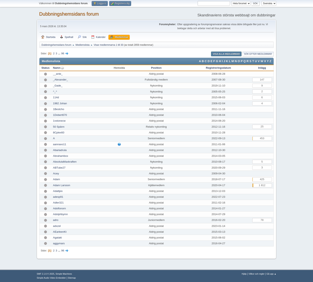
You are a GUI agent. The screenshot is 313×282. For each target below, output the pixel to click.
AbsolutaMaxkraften (65, 161)
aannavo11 (59, 144)
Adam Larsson (61, 185)
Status (45, 67)
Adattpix (58, 191)
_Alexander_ (60, 79)
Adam (56, 179)
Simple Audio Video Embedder (51, 278)
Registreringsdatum (218, 67)
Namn (56, 67)
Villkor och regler (256, 274)
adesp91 (58, 196)
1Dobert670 (60, 114)
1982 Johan (60, 103)
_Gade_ (57, 85)
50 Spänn (58, 126)
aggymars (59, 243)
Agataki (57, 237)
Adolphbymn (60, 214)
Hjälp (244, 274)
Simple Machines (63, 274)
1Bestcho (58, 109)
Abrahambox (60, 155)
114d (56, 97)
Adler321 (58, 202)
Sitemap (72, 278)
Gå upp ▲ (271, 274)
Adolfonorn (59, 208)
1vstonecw (59, 120)
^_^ (55, 91)
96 (62, 53)
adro (55, 219)
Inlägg (262, 67)
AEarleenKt (59, 231)
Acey (56, 173)
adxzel (57, 225)
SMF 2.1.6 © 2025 (45, 274)
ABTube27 (59, 167)
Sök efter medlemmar (258, 54)
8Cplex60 (58, 132)
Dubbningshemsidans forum (69, 14)
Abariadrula (60, 150)
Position (156, 67)
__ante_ (58, 73)
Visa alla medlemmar (226, 54)
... (59, 53)
